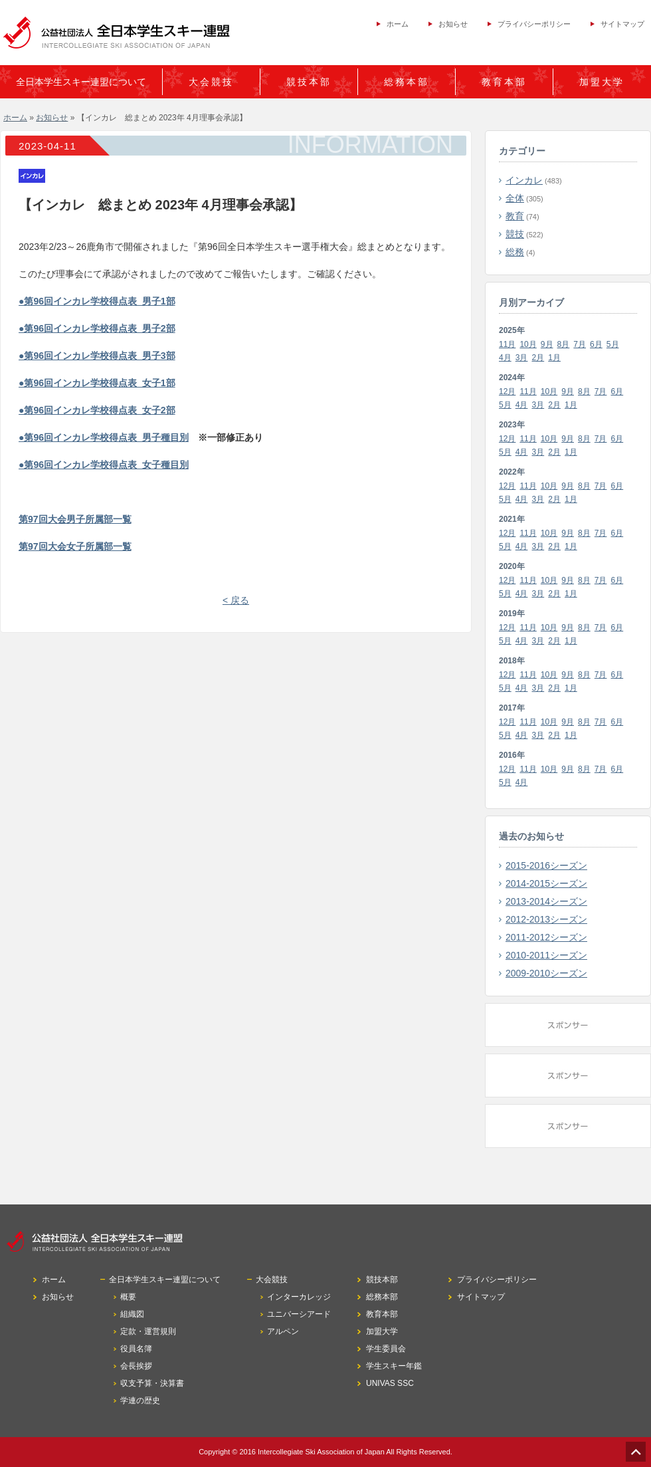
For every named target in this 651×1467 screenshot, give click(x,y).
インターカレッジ (299, 1296)
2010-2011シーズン (546, 955)
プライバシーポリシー (534, 24)
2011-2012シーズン (546, 937)
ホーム (398, 24)
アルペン (283, 1331)
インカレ (524, 180)
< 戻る (236, 600)
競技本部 (308, 81)
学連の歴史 (140, 1400)
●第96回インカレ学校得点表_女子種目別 (104, 464)
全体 (515, 198)
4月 (505, 357)
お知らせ (453, 24)
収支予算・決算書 (152, 1383)
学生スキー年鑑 (394, 1366)
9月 (547, 344)
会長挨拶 (136, 1366)
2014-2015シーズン (546, 883)
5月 (612, 344)
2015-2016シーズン (546, 865)
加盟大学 (601, 81)
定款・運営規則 (148, 1331)
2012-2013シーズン (546, 919)
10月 (527, 344)
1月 (554, 357)
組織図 (132, 1314)
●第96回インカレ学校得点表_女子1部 (97, 383)
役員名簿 (136, 1348)
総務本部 (406, 81)
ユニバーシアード (299, 1314)
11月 (507, 344)
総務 (515, 252)
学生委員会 (386, 1348)
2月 (538, 357)
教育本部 (504, 81)
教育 (515, 216)
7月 (579, 344)
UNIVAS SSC (390, 1383)
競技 (515, 234)
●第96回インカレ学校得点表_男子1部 (97, 301)
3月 (521, 357)
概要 (128, 1296)
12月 (507, 391)
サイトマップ (622, 24)
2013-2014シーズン (546, 901)
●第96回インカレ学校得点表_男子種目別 (104, 437)
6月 (596, 344)
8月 (563, 344)
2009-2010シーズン (546, 973)
